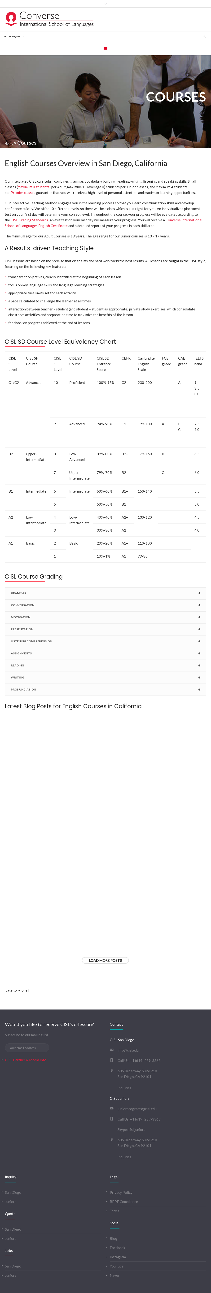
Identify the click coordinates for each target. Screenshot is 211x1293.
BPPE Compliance (124, 1183)
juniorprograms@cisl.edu (137, 1090)
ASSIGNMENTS (21, 655)
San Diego (13, 1174)
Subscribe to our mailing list (26, 1016)
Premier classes (23, 192)
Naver (114, 1256)
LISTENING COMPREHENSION (31, 643)
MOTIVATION (20, 619)
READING (17, 668)
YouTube (116, 1247)
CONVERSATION (22, 607)
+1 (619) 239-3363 (145, 1042)
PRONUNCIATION (23, 692)
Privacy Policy (121, 1174)
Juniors (10, 1183)
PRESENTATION (22, 631)
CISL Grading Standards (29, 220)
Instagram (118, 1238)
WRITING (17, 680)
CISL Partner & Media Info (25, 1041)
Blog (113, 1220)
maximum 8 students (33, 187)
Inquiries (124, 1069)
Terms (114, 1192)
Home (9, 143)
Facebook (117, 1229)
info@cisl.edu (128, 1031)
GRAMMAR (18, 595)
